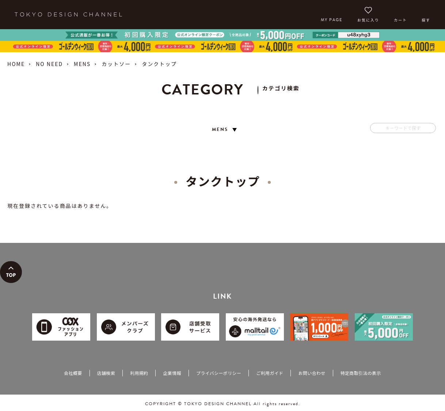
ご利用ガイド (269, 373)
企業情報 (172, 373)
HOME (16, 63)
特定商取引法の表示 (361, 373)
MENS (82, 63)
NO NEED (49, 63)
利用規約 (139, 373)
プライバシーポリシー (218, 373)
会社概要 (73, 373)
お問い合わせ (311, 373)
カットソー (116, 63)
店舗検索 (106, 373)
